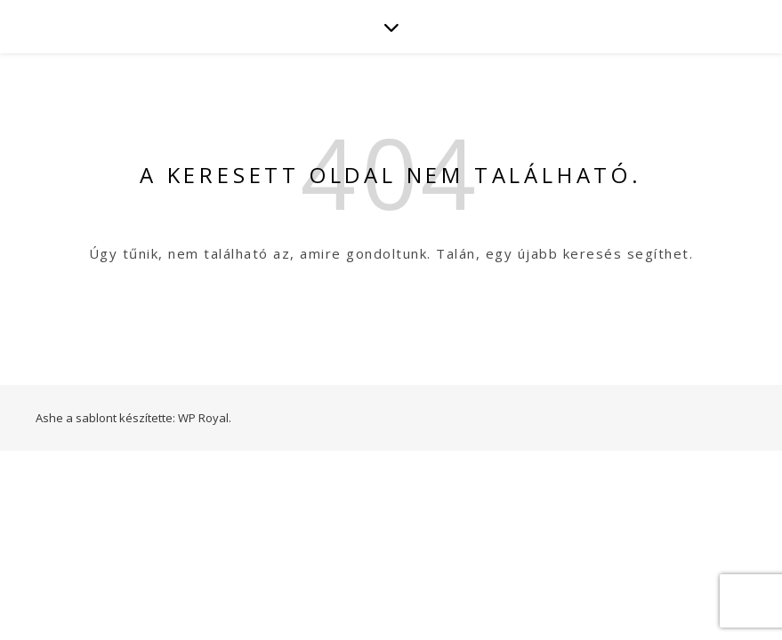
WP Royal (203, 418)
